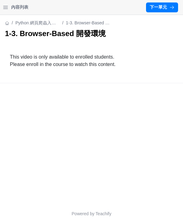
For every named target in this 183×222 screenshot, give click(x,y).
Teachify (103, 213)
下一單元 (162, 7)
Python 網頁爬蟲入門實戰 (35, 23)
